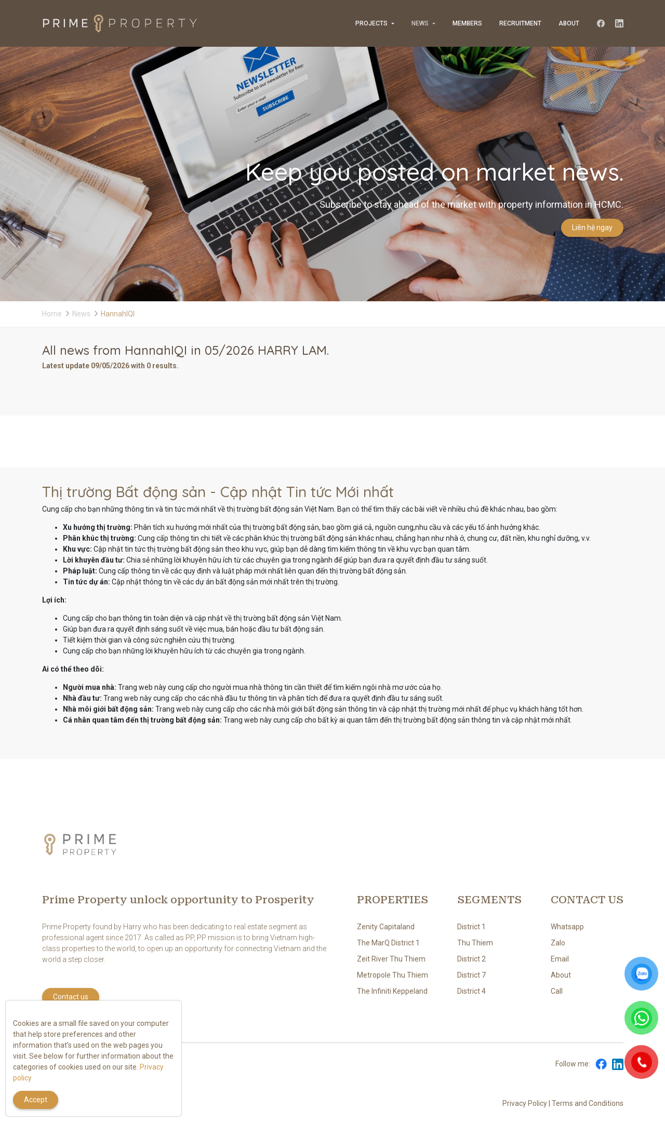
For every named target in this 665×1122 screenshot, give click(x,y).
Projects (371, 23)
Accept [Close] (35, 1100)
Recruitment (520, 23)
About (568, 23)
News (420, 23)
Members (467, 23)
